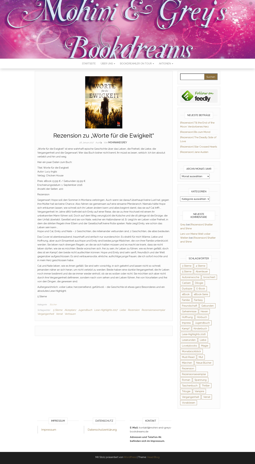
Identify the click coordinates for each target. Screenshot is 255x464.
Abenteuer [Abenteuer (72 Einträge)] (202, 271)
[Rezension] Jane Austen (194, 152)
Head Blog (153, 457)
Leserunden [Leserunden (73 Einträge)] (189, 340)
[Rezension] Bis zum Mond (195, 132)
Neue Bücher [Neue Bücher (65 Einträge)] (203, 362)
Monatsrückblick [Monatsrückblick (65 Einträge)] (191, 351)
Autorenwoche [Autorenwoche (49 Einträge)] (190, 277)
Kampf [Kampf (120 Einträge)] (185, 328)
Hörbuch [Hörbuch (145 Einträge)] (202, 317)
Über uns (108, 63)
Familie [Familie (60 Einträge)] (186, 300)
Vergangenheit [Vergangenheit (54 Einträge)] (190, 397)
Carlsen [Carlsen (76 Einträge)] (186, 282)
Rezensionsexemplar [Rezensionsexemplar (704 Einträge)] (194, 374)
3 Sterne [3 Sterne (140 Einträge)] (186, 265)
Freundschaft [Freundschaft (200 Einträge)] (189, 305)
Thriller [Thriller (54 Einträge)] (206, 385)
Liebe (123, 310)
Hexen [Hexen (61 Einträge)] (204, 311)
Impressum (48, 429)
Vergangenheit (45, 313)
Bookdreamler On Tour (137, 63)
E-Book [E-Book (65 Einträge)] (200, 288)
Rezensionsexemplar (153, 310)
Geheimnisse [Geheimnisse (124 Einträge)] (189, 311)
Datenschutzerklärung (102, 429)
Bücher (53, 304)
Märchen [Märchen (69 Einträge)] (187, 362)
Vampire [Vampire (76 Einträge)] (199, 391)
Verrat (59, 313)
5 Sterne (57, 310)
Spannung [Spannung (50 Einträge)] (201, 379)
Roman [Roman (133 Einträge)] (186, 379)
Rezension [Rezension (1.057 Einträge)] (188, 368)
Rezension (134, 310)
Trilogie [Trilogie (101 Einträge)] (186, 391)
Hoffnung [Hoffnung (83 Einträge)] (187, 317)
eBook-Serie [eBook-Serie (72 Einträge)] (201, 294)
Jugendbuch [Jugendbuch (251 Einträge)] (202, 322)
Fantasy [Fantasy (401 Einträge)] (198, 300)
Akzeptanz (70, 310)
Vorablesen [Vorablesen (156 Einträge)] (188, 402)
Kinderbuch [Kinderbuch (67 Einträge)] (200, 328)
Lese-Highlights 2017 (106, 310)
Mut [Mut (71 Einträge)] (201, 357)
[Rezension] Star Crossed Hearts (198, 146)
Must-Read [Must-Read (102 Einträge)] (188, 357)
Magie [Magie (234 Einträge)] (204, 345)
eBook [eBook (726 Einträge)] (186, 294)
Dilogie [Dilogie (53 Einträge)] (199, 282)
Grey (183, 224)
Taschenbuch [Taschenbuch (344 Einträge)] (190, 385)
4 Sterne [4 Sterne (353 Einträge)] (200, 265)
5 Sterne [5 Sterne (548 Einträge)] (186, 271)
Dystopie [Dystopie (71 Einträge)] (187, 288)
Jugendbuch (85, 310)
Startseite (89, 63)
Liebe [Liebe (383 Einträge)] (203, 340)
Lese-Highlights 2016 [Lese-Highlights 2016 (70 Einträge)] (194, 334)
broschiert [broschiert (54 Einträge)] (209, 277)
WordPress (130, 457)
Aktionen (166, 63)
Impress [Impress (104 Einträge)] (186, 322)
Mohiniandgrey (117, 142)
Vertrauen (70, 313)
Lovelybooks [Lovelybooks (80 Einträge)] (189, 345)
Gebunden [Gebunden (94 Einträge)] (207, 305)
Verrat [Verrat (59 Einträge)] (206, 397)
